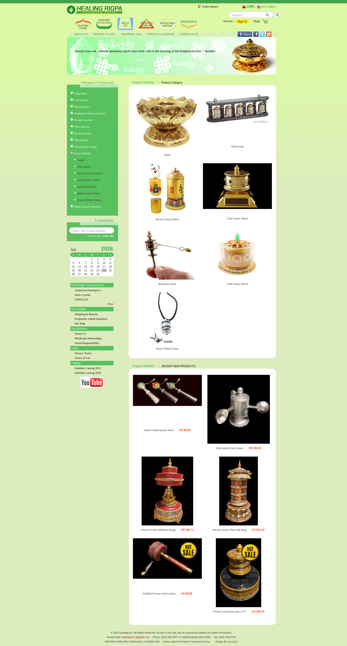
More (111, 304)
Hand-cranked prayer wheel (159, 430)
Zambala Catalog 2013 (88, 368)
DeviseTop (232, 641)
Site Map (80, 323)
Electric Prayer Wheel (90, 173)
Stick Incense (81, 106)
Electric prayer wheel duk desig (230, 529)
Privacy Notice (83, 353)
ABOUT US (81, 34)
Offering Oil (81, 140)
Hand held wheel (87, 186)
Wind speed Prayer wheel (229, 448)
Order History (210, 6)
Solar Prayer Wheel (88, 180)
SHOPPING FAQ (131, 34)
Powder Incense (83, 120)
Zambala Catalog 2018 (88, 372)
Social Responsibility (87, 343)
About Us (80, 333)
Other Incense (82, 126)
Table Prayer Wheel (88, 193)
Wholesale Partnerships (88, 338)
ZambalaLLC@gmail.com (135, 637)
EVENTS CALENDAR (161, 34)
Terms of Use (82, 358)
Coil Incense (81, 100)
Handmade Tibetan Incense (89, 113)
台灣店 (251, 6)
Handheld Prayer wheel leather (159, 593)
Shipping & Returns (86, 314)
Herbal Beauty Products (87, 206)
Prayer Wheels (82, 153)
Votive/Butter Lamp (85, 146)
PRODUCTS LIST (105, 34)
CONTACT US (189, 34)
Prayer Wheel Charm (89, 200)
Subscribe (108, 236)
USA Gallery (268, 6)
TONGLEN (81, 299)
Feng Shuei (80, 93)
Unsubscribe (94, 236)
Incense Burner (82, 133)
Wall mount (84, 166)
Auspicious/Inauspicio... (89, 290)
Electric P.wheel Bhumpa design (158, 529)
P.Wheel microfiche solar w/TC (229, 611)
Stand (80, 160)
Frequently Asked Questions (91, 318)
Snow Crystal (82, 294)
